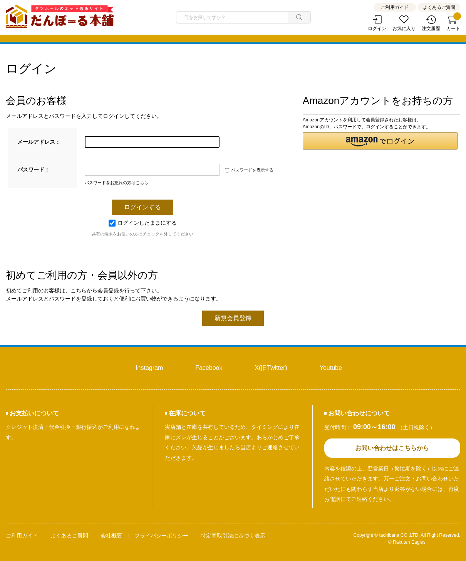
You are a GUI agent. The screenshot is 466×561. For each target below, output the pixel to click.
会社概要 (111, 535)
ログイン (377, 28)
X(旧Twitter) (271, 367)
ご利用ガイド (395, 7)
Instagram (149, 367)
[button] (380, 140)
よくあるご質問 (439, 7)
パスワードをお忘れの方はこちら (116, 182)
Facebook (208, 367)
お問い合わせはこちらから (392, 448)
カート (453, 23)
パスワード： (33, 169)
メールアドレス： (38, 142)
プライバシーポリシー (161, 535)
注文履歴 (431, 28)
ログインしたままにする (143, 223)
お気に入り (404, 28)
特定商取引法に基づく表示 (233, 535)
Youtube (331, 367)
